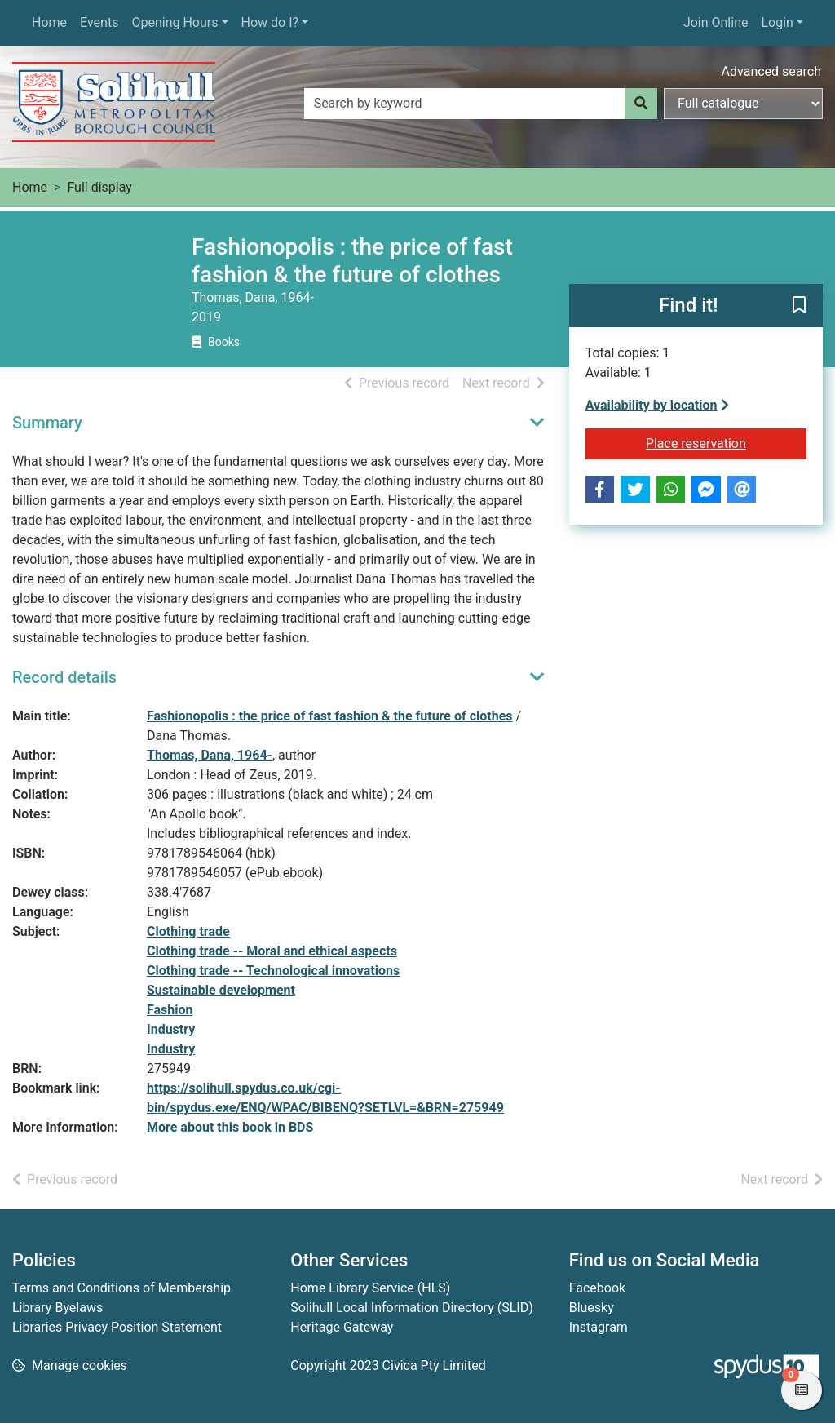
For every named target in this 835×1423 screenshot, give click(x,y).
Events (99, 22)
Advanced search (771, 71)
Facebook (597, 1288)
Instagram (598, 1327)
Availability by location (657, 405)
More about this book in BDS (230, 1127)
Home (49, 22)
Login (777, 22)
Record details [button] (64, 677)
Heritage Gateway (341, 1327)
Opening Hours (174, 22)
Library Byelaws (57, 1307)
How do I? (270, 22)
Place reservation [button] (726, 442)
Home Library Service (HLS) (370, 1288)
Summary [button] (47, 422)
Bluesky (591, 1307)
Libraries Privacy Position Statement (117, 1327)
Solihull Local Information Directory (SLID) (411, 1307)
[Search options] (743, 103)
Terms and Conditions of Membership (121, 1288)
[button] (799, 306)
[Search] (641, 103)
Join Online (716, 22)
